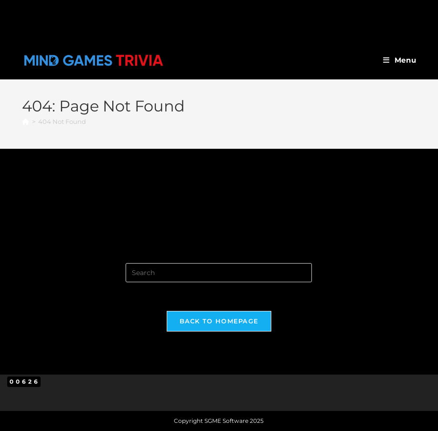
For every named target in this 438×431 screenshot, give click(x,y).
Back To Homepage (219, 321)
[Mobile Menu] (400, 60)
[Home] (25, 121)
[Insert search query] (219, 272)
